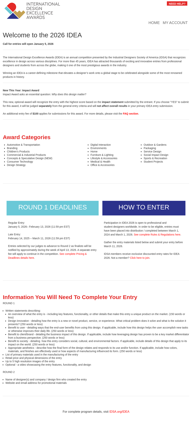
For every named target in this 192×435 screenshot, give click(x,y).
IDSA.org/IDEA (119, 411)
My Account (175, 23)
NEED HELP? (177, 3)
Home (154, 23)
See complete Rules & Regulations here (157, 234)
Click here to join (139, 257)
